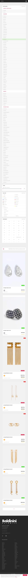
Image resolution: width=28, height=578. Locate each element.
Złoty (4, 196)
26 (9, 221)
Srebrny (16, 194)
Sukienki (16, 557)
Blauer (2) (4, 120)
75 (4, 239)
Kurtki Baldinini (4, 563)
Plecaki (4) (4, 57)
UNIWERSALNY (18, 237)
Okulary (16, 542)
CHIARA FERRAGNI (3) (6, 132)
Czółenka (3, 552)
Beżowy (16, 196)
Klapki (3, 557)
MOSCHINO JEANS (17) (6, 165)
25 (4, 221)
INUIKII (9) (4, 152)
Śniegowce (16, 561)
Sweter (16, 558)
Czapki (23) (4, 27)
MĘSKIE (4, 91)
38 (23, 225)
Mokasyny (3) (5, 49)
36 (4, 225)
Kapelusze (3, 555)
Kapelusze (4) (5, 34)
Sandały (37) (4, 67)
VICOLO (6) (4, 182)
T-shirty (16, 562)
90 (18, 239)
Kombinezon (4, 560)
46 (18, 232)
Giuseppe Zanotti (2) (6, 147)
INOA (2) (4, 150)
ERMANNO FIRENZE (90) (6, 142)
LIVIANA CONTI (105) (6, 160)
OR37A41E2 (5, 504)
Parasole (16, 543)
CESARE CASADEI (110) (6, 127)
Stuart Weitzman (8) (6, 177)
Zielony (4, 212)
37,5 (18, 225)
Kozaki (3, 562)
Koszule (3, 561)
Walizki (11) (4, 87)
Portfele (16, 550)
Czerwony (17, 199)
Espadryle (3, 553)
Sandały (16, 553)
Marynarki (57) (5, 47)
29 (23, 221)
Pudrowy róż (5, 207)
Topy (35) (4, 84)
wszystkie (23, 6)
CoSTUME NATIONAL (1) (6, 135)
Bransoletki (3, 549)
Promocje (4, 10)
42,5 (18, 230)
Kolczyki (3, 558)
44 (9, 232)
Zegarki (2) (4, 89)
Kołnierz (3, 559)
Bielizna (3, 543)
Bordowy (4, 201)
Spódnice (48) (5, 72)
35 (18, 223)
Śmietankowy (5, 214)
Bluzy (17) (4, 19)
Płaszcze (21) (5, 59)
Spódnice (16, 556)
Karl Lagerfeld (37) (5, 157)
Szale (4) (4, 77)
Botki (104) (4, 22)
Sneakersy (16, 554)
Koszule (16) (4, 42)
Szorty (16, 560)
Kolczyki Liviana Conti (7, 287)
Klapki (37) (4, 37)
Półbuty (16, 551)
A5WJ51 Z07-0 (5, 334)
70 (23, 237)
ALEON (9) (4, 110)
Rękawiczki (16, 552)
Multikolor (5, 204)
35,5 (23, 223)
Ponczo (16, 549)
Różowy (16, 204)
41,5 (9, 230)
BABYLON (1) (5, 115)
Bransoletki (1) (5, 24)
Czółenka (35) (5, 29)
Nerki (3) (4, 52)
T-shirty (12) (4, 82)
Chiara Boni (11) (5, 130)
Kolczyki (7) (4, 39)
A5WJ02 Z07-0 (5, 291)
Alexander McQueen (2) (6, 112)
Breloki (3, 550)
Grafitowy (5, 209)
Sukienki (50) (5, 74)
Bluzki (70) (4, 17)
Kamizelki (3, 554)
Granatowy (5, 199)
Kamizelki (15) (5, 32)
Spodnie (16, 555)
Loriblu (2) (4, 162)
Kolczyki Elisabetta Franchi (7, 437)
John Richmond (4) (5, 155)
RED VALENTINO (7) (6, 172)
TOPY (15, 563)
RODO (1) (4, 175)
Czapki (3, 551)
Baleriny (3, 542)
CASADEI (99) (5, 125)
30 (4, 223)
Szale (15, 559)
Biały (4, 194)
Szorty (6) (4, 79)
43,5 (4, 232)
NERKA (3, 569)
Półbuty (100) (5, 64)
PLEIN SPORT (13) (5, 170)
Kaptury (3, 556)
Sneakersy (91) (5, 69)
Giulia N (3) (4, 145)
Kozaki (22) (4, 44)
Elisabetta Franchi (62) (6, 140)
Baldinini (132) (5, 117)
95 (23, 239)
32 (9, 223)
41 (4, 230)
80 (9, 239)
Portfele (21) (4, 62)
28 (18, 221)
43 (23, 230)
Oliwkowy (17, 201)
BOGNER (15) (5, 122)
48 (23, 232)
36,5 (9, 225)
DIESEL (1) (4, 137)
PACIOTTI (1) (5, 167)
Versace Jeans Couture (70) (6, 180)
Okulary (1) (4, 54)
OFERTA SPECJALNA (7, 8)
